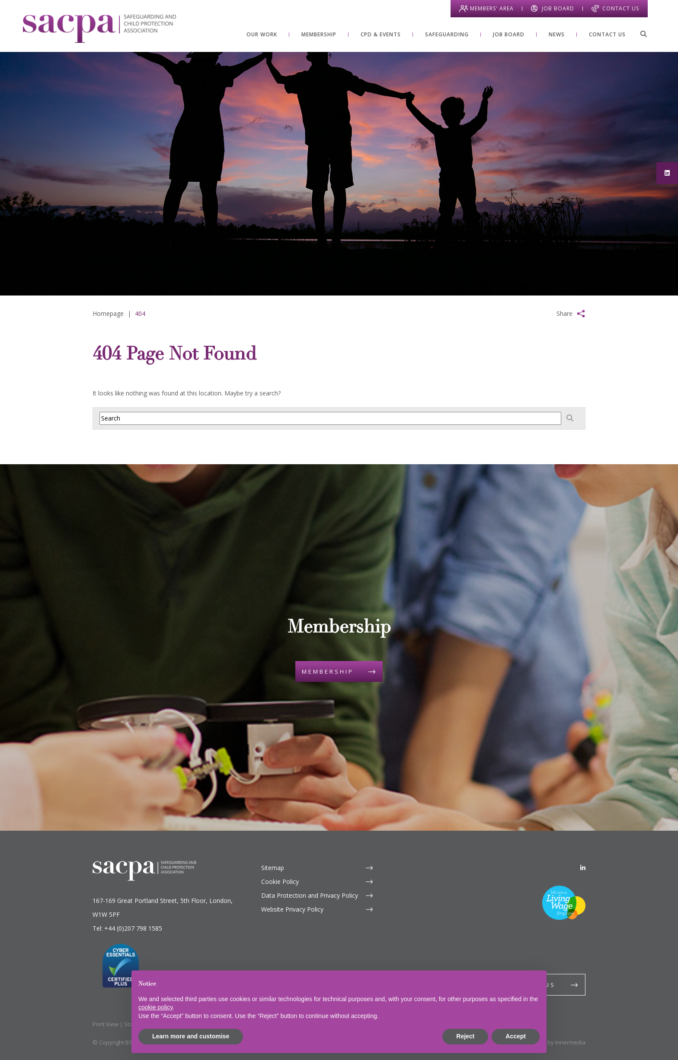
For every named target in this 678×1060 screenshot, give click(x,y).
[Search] (643, 34)
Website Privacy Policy (292, 909)
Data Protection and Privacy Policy (309, 895)
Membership (328, 671)
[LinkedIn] (582, 868)
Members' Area (492, 8)
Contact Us (620, 8)
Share (564, 313)
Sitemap (272, 868)
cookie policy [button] (155, 1007)
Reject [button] (465, 1036)
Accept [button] (515, 1036)
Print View (105, 1024)
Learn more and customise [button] (190, 1036)
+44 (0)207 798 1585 (133, 928)
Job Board (558, 8)
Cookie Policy (280, 881)
